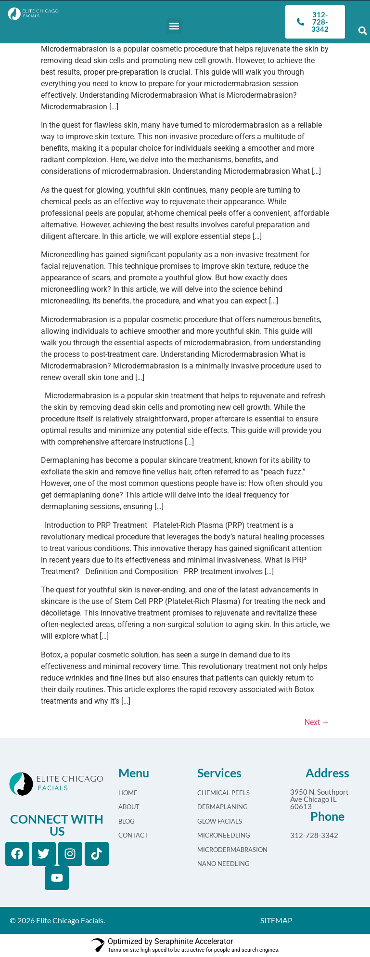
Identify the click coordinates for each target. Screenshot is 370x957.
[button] (174, 26)
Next (317, 722)
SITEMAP (276, 920)
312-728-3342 (314, 835)
